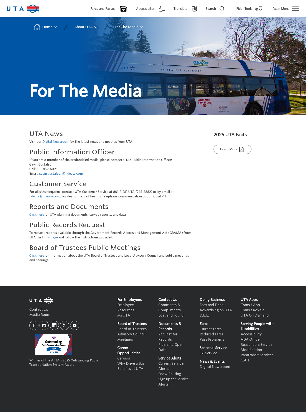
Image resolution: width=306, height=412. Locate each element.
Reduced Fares (211, 334)
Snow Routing (169, 374)
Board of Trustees (132, 329)
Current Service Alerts (171, 366)
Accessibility (251, 334)
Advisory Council (131, 334)
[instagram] (44, 325)
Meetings (125, 339)
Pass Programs (212, 339)
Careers (123, 358)
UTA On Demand (255, 315)
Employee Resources (125, 307)
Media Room (39, 315)
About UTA (86, 27)
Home (45, 27)
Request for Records (167, 336)
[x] (64, 325)
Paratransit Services (257, 355)
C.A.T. (245, 360)
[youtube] (74, 325)
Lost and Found (171, 315)
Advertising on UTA (216, 310)
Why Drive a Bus (130, 363)
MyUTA (123, 315)
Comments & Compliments (169, 307)
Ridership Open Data (170, 347)
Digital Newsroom (215, 367)
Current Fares (211, 329)
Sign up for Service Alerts (173, 381)
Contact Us (38, 309)
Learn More (232, 149)
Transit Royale (252, 310)
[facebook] (33, 325)
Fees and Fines (211, 305)
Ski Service (208, 353)
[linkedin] (54, 325)
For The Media (129, 27)
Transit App (250, 305)
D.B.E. (204, 315)
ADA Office (250, 339)
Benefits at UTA (130, 369)
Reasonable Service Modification (256, 347)
